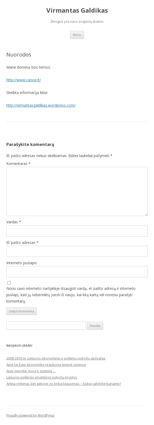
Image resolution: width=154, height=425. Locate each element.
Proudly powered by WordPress (30, 415)
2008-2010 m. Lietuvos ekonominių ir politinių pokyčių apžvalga (55, 358)
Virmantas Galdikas (77, 10)
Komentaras (18, 163)
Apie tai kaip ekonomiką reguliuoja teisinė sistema (46, 364)
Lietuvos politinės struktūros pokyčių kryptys (41, 377)
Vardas (13, 221)
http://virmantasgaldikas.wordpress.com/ (41, 105)
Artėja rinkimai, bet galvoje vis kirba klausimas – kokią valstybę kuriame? (63, 383)
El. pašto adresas (22, 242)
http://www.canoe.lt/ (23, 79)
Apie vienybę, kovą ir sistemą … (31, 371)
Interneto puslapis (21, 262)
